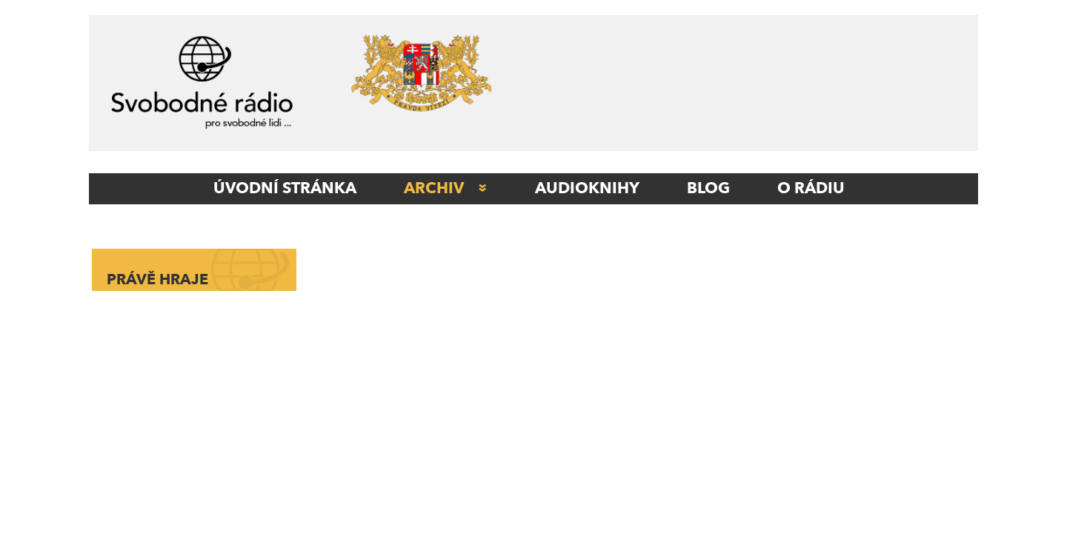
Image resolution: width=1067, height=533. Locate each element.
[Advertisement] (745, 87)
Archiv (434, 188)
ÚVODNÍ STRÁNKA (284, 188)
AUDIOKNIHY (587, 188)
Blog (708, 188)
